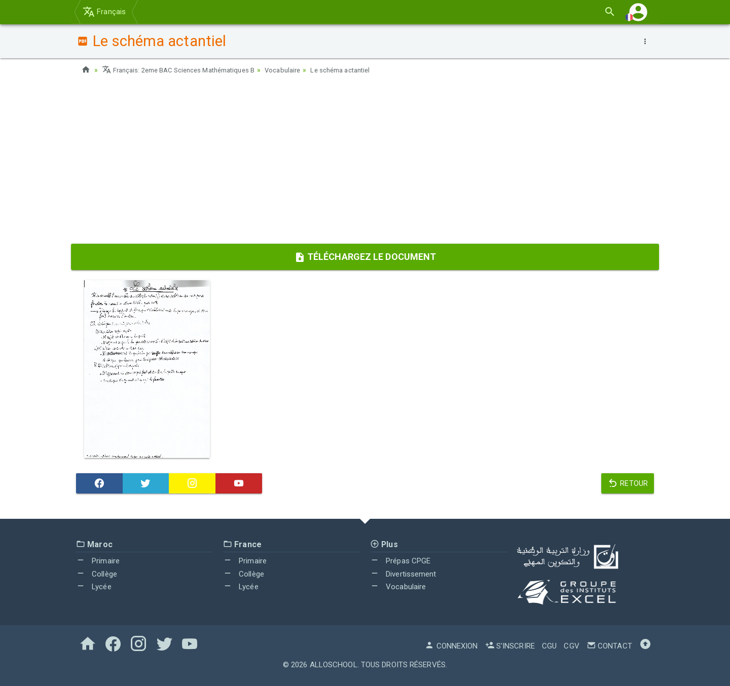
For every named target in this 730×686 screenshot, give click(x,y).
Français (104, 11)
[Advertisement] (365, 163)
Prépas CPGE (400, 560)
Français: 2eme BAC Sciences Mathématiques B (185, 70)
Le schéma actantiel (360, 70)
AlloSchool (333, 664)
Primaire (98, 560)
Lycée (94, 586)
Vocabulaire (298, 70)
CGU (549, 646)
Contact (609, 646)
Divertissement (403, 574)
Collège (96, 574)
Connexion (451, 646)
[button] (638, 12)
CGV (571, 646)
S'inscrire (510, 646)
